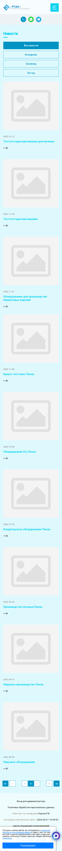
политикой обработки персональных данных (26, 831)
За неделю (31, 54)
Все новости (31, 45)
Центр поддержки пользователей (31, 825)
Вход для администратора (31, 801)
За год (31, 73)
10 (49, 784)
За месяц (31, 63)
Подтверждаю (27, 845)
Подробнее (7, 838)
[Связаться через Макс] (56, 836)
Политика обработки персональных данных (31, 807)
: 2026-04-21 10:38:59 (47, 819)
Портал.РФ (44, 813)
